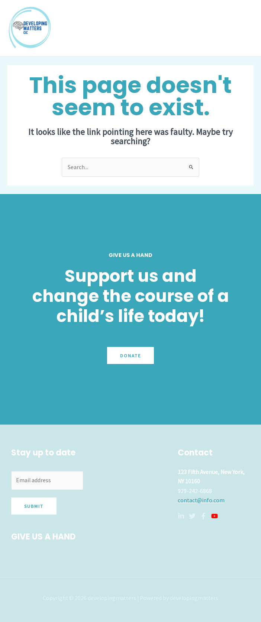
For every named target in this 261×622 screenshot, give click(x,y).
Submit (34, 506)
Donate (130, 355)
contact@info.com (201, 500)
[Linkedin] (181, 516)
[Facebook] (203, 516)
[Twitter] (192, 516)
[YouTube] (214, 516)
